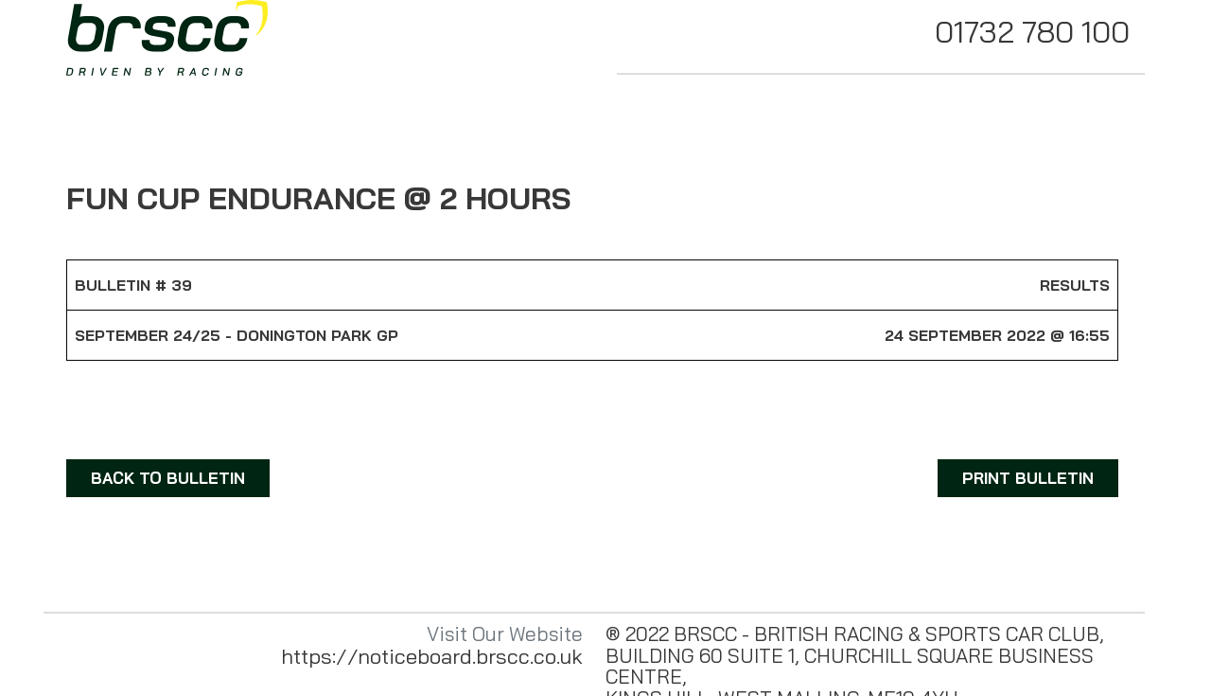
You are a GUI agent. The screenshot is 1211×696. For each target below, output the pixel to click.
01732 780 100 (1032, 31)
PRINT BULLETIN (1028, 478)
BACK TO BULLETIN (168, 478)
